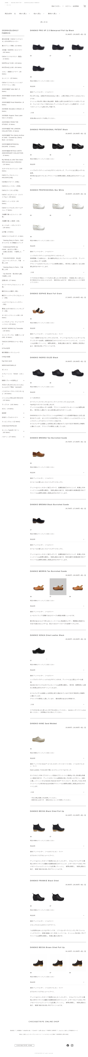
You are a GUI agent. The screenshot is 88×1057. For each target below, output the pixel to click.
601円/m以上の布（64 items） (12, 67)
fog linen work (7, 361)
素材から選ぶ (52, 13)
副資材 (4, 413)
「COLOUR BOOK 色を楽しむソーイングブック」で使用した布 (11, 260)
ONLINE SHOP (44, 1022)
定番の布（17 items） (9, 280)
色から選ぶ (37, 13)
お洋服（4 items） (8, 232)
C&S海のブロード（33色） (11, 182)
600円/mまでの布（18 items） (12, 63)
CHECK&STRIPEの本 (9, 426)
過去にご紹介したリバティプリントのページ (30, 1034)
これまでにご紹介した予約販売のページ (68, 1030)
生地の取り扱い (27, 1030)
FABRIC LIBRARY (52, 1030)
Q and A (35, 1030)
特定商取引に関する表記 (62, 1034)
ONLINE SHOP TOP (16, 2)
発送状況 (12, 1030)
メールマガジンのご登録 (49, 1034)
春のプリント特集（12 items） (12, 45)
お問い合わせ (42, 1030)
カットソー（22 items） (10, 78)
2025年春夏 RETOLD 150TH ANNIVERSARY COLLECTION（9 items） (12, 153)
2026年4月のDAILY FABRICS (31, 2)
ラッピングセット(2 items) (11, 421)
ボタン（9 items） (8, 408)
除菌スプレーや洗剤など (10, 380)
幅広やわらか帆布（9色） (10, 291)
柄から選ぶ (23, 13)
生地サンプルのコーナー (10, 417)
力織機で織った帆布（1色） (11, 221)
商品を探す (8, 13)
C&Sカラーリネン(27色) (10, 190)
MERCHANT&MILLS (9, 365)
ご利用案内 (19, 1030)
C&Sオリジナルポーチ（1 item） (13, 236)
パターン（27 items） (9, 436)
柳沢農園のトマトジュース (11, 352)
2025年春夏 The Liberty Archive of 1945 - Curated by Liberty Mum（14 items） (13, 138)
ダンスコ (9, 5)
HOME (6, 2)
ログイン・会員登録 (72, 6)
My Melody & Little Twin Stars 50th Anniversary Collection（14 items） (12, 162)
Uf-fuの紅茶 (6, 348)
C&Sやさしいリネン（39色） (12, 186)
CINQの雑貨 (6, 357)
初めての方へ (56, 6)
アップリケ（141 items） (10, 404)
